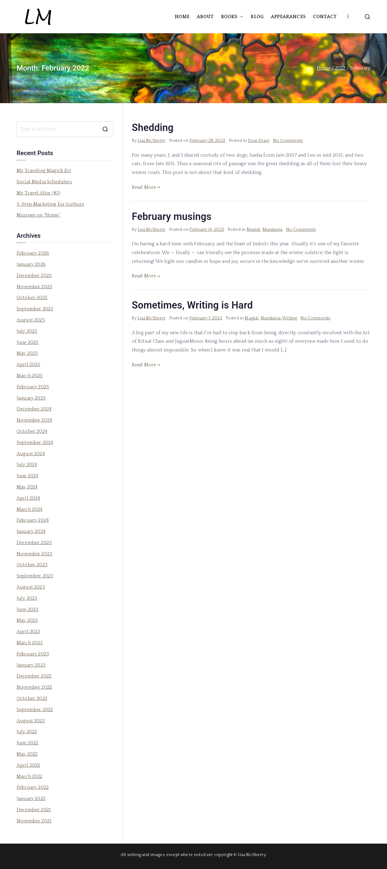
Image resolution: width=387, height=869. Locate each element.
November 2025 (34, 286)
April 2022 (28, 765)
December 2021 (34, 809)
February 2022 (33, 787)
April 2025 (29, 364)
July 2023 (27, 598)
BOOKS (232, 16)
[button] (240, 16)
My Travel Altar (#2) (38, 193)
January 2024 (31, 531)
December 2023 (34, 542)
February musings (171, 216)
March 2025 (30, 375)
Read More (146, 187)
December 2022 (34, 676)
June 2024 (27, 476)
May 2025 (27, 353)
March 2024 (30, 509)
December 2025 (34, 275)
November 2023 (34, 554)
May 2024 (27, 487)
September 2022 (35, 709)
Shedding (153, 127)
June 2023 (27, 609)
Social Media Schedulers (44, 182)
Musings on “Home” (38, 215)
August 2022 (31, 721)
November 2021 (34, 821)
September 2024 (35, 442)
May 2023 (27, 620)
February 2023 (33, 654)
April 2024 (28, 498)
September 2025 (35, 309)
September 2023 (35, 576)
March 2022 (30, 776)
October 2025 (32, 297)
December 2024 (34, 409)
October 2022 (32, 698)
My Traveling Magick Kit (44, 170)
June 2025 (27, 342)
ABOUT (205, 16)
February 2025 (33, 387)
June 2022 (27, 743)
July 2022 (27, 731)
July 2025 (27, 331)
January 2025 (31, 398)
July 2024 (27, 464)
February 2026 (33, 253)
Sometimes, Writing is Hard (192, 305)
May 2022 (27, 754)
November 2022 (34, 687)
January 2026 (31, 264)
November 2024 (34, 420)
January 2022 (31, 798)
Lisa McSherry (151, 140)
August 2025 (31, 320)
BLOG (257, 16)
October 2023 (32, 564)
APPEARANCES (288, 16)
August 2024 (31, 453)
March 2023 (30, 642)
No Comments (288, 140)
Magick (254, 229)
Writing (289, 318)
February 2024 (33, 520)
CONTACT (325, 16)
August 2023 (31, 587)
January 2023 (31, 665)
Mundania (272, 229)
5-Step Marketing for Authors (50, 204)
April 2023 (29, 631)
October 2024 (32, 431)
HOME (182, 16)
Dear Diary (259, 140)
